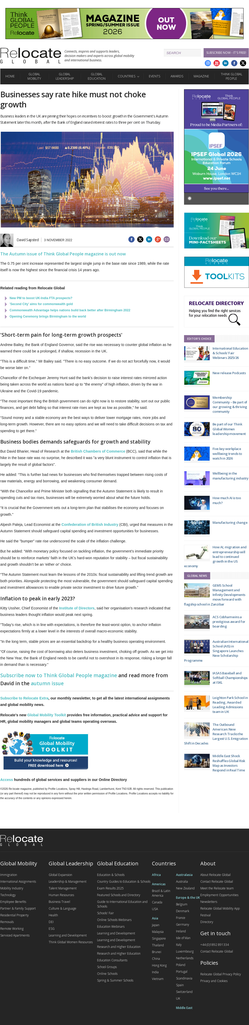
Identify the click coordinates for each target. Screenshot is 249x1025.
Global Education (97, 76)
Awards (177, 76)
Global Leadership (65, 76)
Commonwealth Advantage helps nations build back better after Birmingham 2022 (70, 310)
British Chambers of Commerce (98, 451)
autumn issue (47, 683)
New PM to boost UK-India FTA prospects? (41, 298)
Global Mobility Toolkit (46, 715)
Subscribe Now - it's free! (226, 52)
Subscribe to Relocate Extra (24, 698)
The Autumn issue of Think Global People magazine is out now (63, 254)
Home (10, 76)
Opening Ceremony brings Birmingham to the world (48, 316)
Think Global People (231, 76)
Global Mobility (34, 76)
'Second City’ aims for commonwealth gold (41, 304)
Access (6, 780)
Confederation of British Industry (90, 524)
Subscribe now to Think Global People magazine (58, 675)
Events (154, 76)
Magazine (201, 76)
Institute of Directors (76, 608)
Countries (126, 76)
